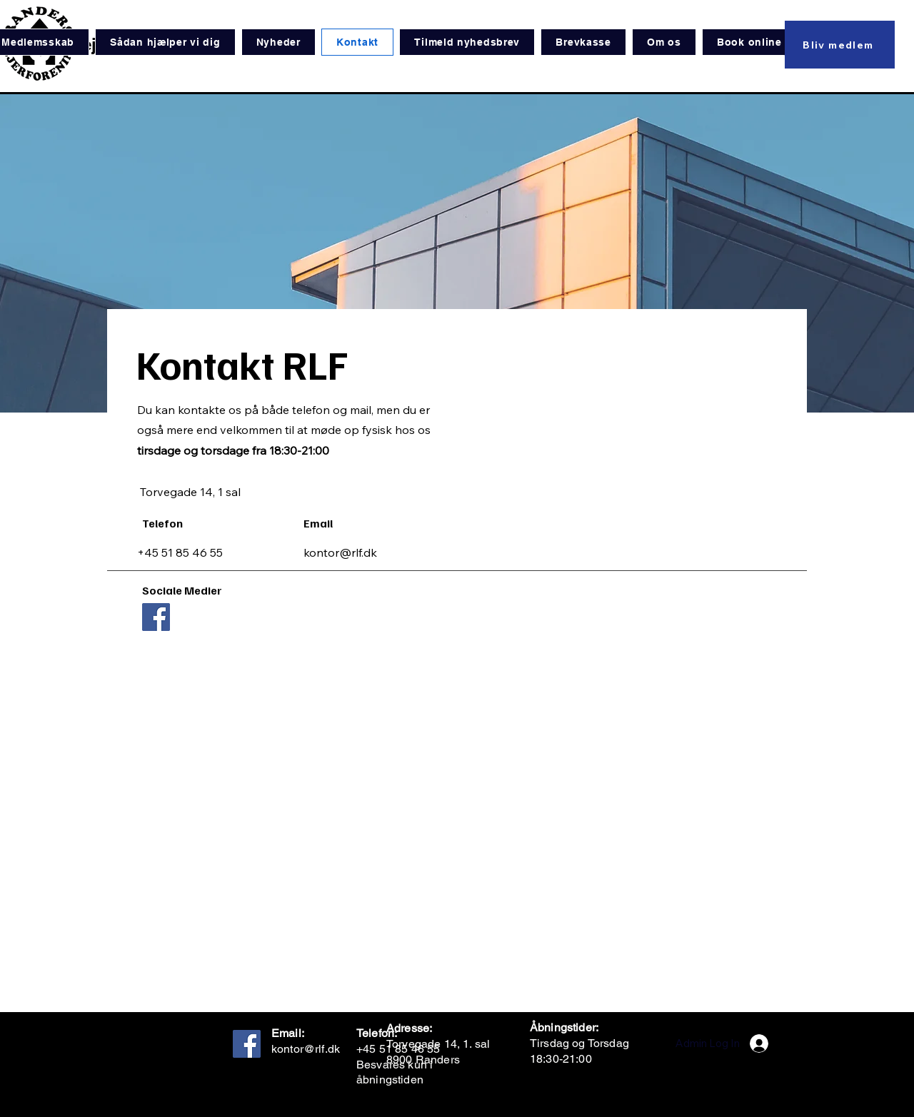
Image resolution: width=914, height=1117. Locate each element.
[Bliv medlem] (840, 45)
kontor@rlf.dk (340, 552)
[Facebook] (156, 617)
